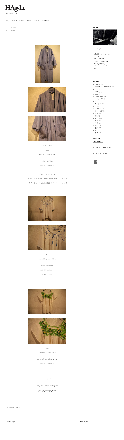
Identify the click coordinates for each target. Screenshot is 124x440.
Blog (7, 21)
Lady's (18, 407)
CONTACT (45, 21)
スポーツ (98, 108)
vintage (97, 99)
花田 (96, 128)
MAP (95, 68)
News (29, 21)
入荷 (96, 113)
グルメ (97, 106)
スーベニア (99, 111)
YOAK (97, 94)
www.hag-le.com (12, 13)
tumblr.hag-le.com (101, 153)
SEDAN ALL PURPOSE (103, 87)
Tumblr (36, 21)
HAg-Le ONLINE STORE (103, 147)
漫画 (96, 123)
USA (96, 89)
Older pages (84, 421)
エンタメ (98, 104)
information (99, 96)
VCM (97, 92)
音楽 (96, 133)
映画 (96, 121)
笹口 (96, 125)
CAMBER (98, 84)
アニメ (97, 101)
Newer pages (11, 421)
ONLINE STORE (18, 21)
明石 (96, 118)
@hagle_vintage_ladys (47, 391)
